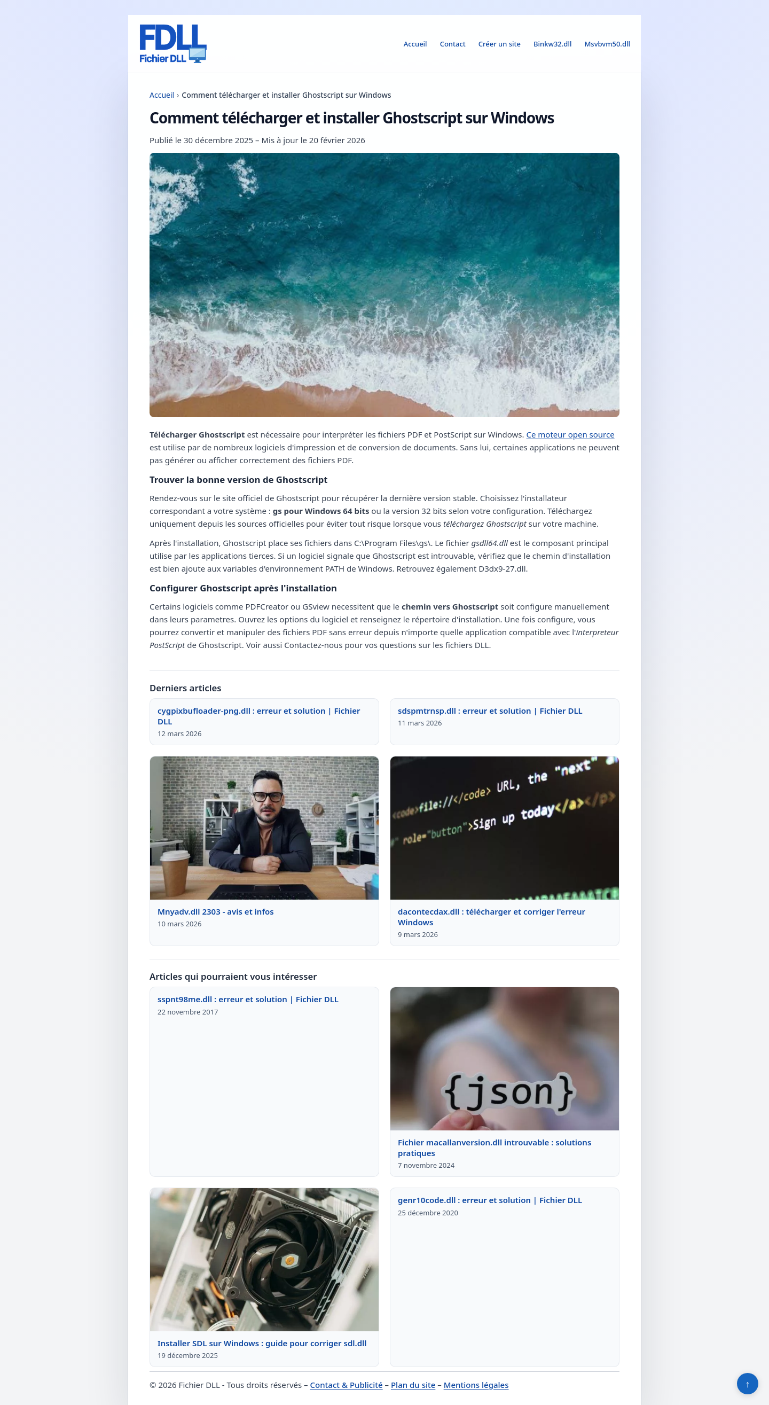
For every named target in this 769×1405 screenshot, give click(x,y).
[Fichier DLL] (173, 43)
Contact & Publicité (346, 1384)
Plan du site (413, 1384)
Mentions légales (476, 1384)
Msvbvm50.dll (607, 44)
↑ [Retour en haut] (748, 1383)
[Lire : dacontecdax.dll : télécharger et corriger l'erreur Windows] (504, 828)
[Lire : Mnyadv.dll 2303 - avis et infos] (264, 828)
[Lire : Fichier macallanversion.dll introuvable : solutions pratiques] (504, 1058)
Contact (453, 44)
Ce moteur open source (570, 434)
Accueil (415, 44)
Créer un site (499, 44)
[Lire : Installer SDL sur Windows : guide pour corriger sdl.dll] (264, 1259)
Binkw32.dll (552, 44)
